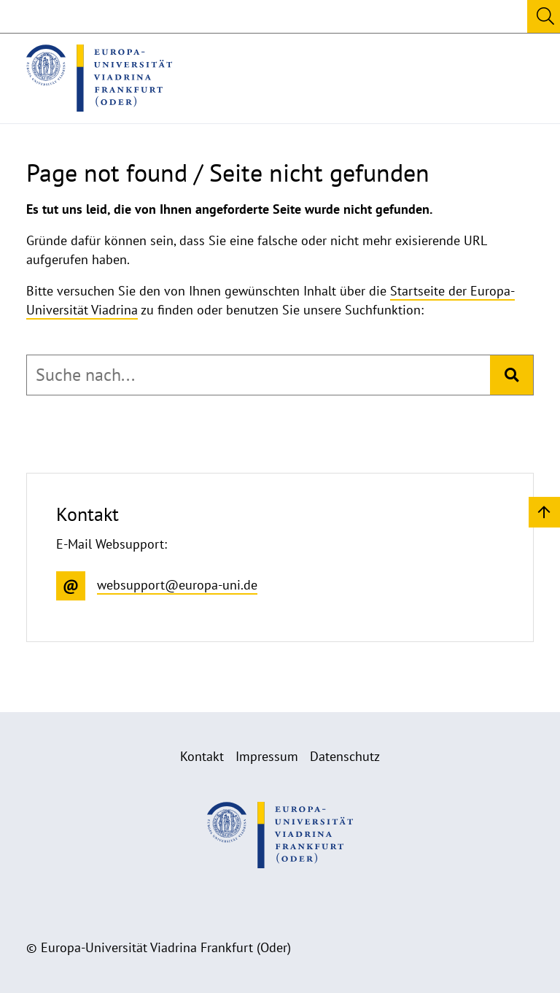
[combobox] (258, 375)
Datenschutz (345, 756)
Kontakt (202, 756)
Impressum (267, 756)
